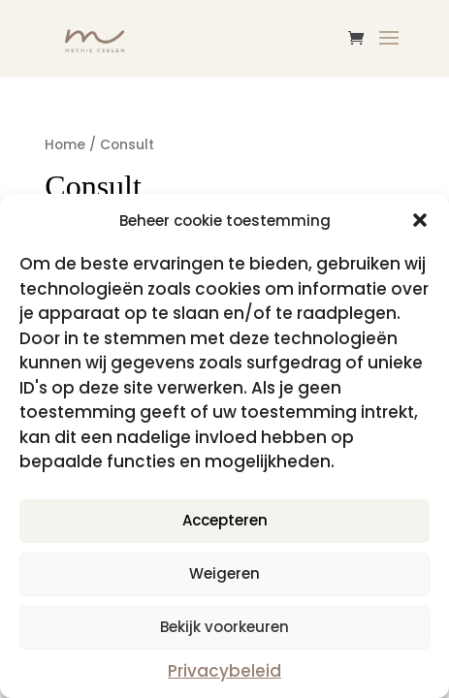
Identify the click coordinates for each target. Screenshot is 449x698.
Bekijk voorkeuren (224, 627)
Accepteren (225, 520)
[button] (420, 220)
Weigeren (224, 573)
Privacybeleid (224, 670)
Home (65, 145)
